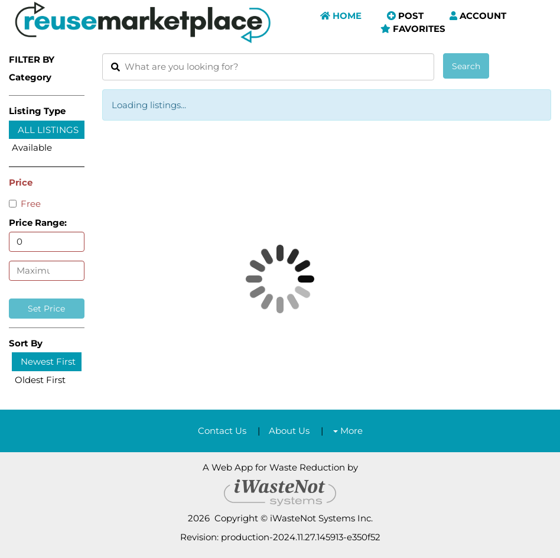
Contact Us (222, 430)
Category (30, 77)
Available (32, 147)
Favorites (412, 28)
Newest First (48, 361)
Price (20, 182)
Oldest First (40, 379)
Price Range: (38, 222)
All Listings (48, 129)
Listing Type (37, 110)
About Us (289, 430)
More (348, 430)
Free (25, 203)
